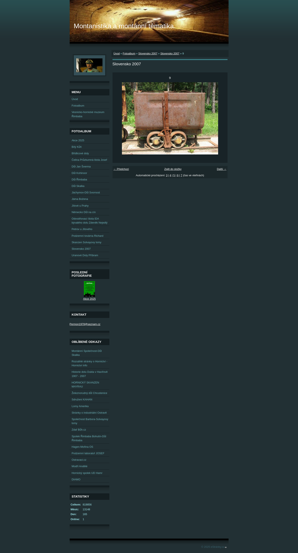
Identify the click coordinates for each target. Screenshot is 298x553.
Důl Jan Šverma (81, 166)
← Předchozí (121, 169)
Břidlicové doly (80, 153)
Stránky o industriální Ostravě (89, 412)
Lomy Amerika (80, 406)
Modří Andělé (79, 466)
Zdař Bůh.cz (79, 429)
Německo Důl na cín (84, 212)
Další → (221, 169)
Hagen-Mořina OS (82, 446)
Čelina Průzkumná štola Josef (89, 159)
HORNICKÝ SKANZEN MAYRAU (85, 384)
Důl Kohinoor (79, 173)
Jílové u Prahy (80, 205)
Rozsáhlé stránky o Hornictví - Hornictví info (89, 363)
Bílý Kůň (77, 146)
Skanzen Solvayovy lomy (86, 242)
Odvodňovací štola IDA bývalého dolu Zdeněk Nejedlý (89, 220)
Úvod (117, 53)
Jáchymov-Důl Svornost (86, 192)
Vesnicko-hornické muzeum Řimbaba (88, 114)
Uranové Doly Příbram (85, 255)
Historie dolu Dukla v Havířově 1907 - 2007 (90, 373)
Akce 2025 (78, 140)
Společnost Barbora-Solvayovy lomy (90, 421)
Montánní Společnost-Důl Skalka (87, 352)
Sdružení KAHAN (82, 399)
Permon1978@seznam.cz (85, 324)
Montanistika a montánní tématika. (125, 26)
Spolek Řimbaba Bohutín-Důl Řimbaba (89, 438)
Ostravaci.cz (79, 459)
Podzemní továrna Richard (88, 235)
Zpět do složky (173, 169)
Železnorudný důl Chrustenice (89, 393)
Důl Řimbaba (79, 179)
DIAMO (76, 479)
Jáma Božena (80, 199)
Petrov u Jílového (82, 229)
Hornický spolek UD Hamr (87, 473)
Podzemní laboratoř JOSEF (88, 453)
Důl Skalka (78, 186)
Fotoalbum (129, 53)
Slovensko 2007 (147, 53)
